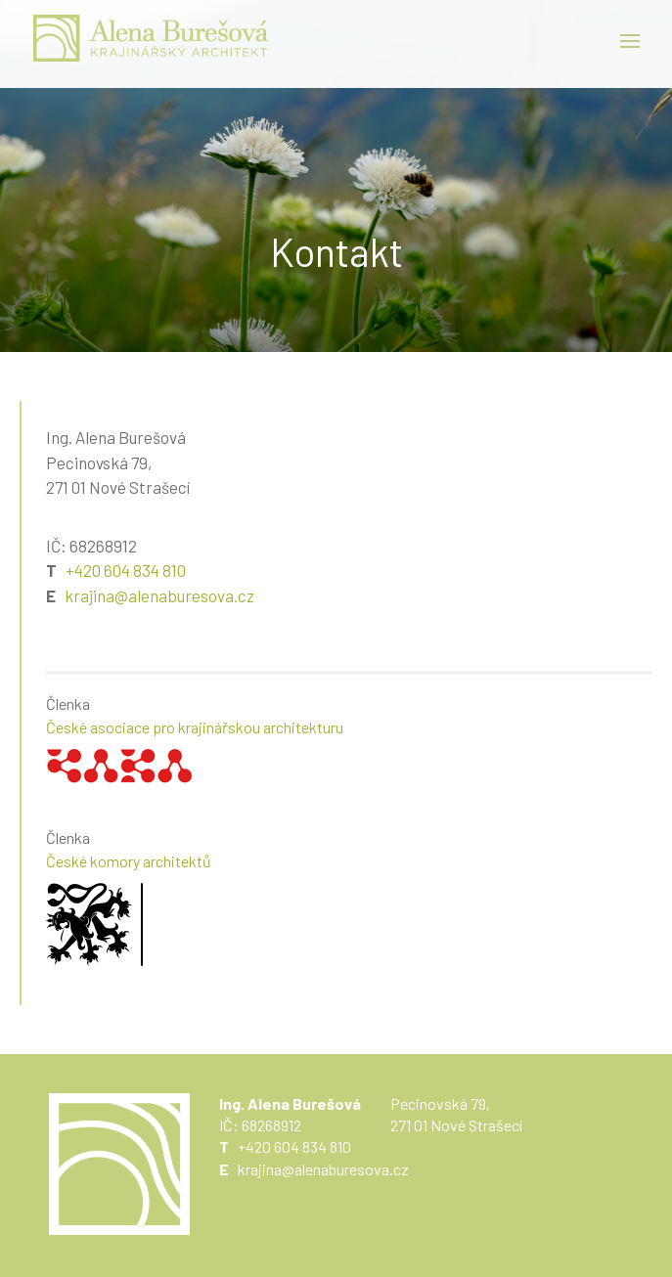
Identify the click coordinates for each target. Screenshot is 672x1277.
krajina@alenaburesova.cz (159, 595)
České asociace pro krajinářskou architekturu (194, 727)
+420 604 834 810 (126, 570)
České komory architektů (128, 861)
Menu (630, 41)
